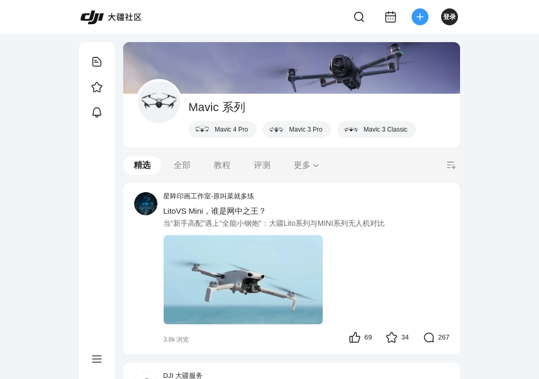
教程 (222, 165)
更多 (307, 165)
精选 (142, 165)
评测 (262, 165)
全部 (182, 165)
